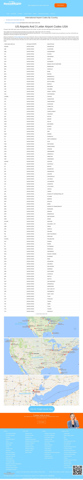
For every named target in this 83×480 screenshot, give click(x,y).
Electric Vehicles (47, 446)
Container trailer (9, 448)
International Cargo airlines (69, 454)
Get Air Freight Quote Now (41, 409)
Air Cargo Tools (67, 444)
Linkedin (62, 471)
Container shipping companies (70, 452)
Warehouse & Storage (10, 454)
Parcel (7, 441)
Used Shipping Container (11, 469)
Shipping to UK (28, 437)
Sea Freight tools (67, 443)
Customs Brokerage (10, 460)
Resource (10, 22)
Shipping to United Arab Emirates (32, 441)
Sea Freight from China (8, 475)
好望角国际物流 (51, 475)
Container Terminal (68, 448)
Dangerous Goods (48, 439)
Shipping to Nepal (29, 450)
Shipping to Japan (29, 444)
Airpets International (48, 458)
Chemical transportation (49, 441)
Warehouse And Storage (43, 13)
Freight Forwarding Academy (70, 446)
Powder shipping (48, 450)
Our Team (23, 471)
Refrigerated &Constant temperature (52, 452)
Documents (8, 450)
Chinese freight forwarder (19, 36)
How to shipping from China (69, 441)
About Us (18, 471)
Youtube (50, 471)
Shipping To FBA (35, 475)
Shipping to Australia (29, 446)
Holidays (65, 458)
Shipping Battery (27, 475)
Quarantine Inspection (10, 456)
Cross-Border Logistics (49, 437)
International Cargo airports (69, 450)
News (31, 471)
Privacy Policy (42, 471)
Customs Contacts (68, 456)
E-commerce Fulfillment (49, 435)
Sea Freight (13, 13)
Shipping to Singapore (30, 443)
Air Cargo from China (18, 475)
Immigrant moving (48, 456)
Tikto (54, 471)
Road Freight (8, 444)
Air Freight (20, 13)
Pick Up (7, 446)
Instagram (67, 471)
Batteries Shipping (48, 444)
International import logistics (12, 467)
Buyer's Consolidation (10, 452)
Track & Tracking (67, 461)
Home (8, 13)
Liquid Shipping (47, 448)
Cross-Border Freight (10, 461)
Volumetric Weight (67, 463)
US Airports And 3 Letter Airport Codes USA (15, 19)
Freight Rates (67, 433)
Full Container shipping (11, 433)
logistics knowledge (16, 22)
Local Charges (67, 465)
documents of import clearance (70, 460)
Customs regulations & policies (70, 467)
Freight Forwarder (27, 13)
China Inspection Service (11, 465)
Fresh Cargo (47, 443)
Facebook (58, 471)
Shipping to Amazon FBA (49, 433)
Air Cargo (8, 437)
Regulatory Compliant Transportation (13, 463)
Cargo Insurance (9, 458)
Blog (65, 437)
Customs (66, 439)
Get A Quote (60, 5)
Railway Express (9, 443)
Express (35, 13)
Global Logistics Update (69, 435)
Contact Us (52, 13)
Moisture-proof (47, 454)
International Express (10, 439)
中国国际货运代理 (43, 475)
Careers (28, 471)
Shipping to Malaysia (29, 448)
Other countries (28, 452)
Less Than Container (10, 435)
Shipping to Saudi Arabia (30, 439)
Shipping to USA (28, 433)
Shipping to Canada (29, 435)
